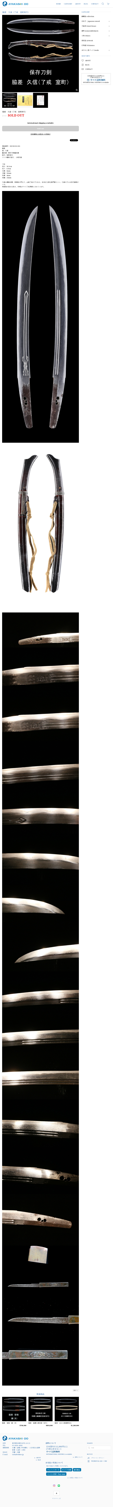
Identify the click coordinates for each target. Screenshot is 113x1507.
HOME (58, 4)
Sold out (40, 128)
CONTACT (94, 4)
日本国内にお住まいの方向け (40, 134)
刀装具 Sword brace (89, 26)
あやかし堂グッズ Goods (90, 50)
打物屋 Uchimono (88, 45)
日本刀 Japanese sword (91, 21)
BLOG (86, 4)
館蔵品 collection (88, 16)
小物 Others (86, 36)
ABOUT (78, 4)
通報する (75, 1390)
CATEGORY (68, 4)
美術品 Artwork (87, 41)
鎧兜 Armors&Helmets (90, 31)
